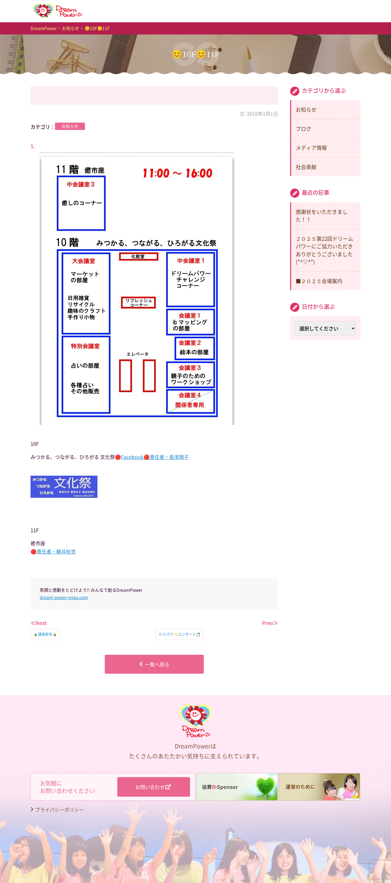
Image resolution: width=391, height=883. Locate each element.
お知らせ (154, 11)
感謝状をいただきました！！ (322, 215)
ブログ (303, 128)
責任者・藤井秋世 (56, 551)
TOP (106, 11)
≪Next (39, 622)
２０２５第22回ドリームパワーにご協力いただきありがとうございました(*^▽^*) (324, 250)
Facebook (132, 456)
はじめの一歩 (285, 11)
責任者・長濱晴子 (169, 456)
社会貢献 (306, 167)
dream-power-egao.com (64, 597)
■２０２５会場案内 (319, 281)
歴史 (339, 11)
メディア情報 (311, 147)
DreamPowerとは (217, 11)
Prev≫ (270, 622)
